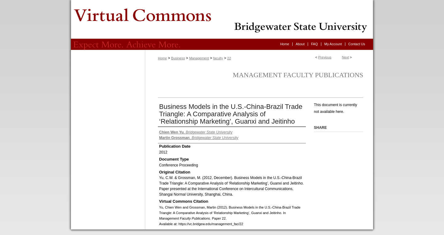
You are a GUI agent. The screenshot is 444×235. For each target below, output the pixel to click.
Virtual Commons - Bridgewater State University (222, 19)
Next (345, 57)
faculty (218, 58)
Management (199, 58)
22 (229, 58)
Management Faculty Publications (298, 75)
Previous (324, 57)
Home (162, 58)
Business (178, 58)
